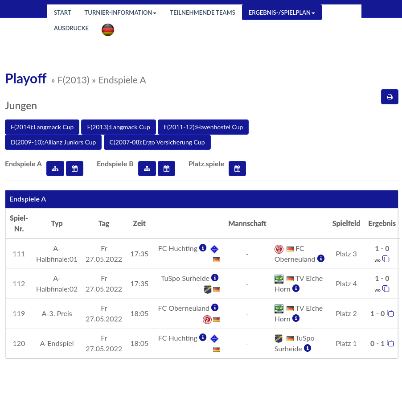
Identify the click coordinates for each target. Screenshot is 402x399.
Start (62, 12)
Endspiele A (23, 163)
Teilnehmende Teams (202, 12)
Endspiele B (115, 163)
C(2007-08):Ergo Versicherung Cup (157, 142)
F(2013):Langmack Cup (118, 127)
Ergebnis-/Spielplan (282, 12)
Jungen (21, 105)
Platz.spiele (206, 163)
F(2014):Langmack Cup (42, 127)
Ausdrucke (71, 28)
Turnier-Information (121, 12)
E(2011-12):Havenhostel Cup (203, 127)
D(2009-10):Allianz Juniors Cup (53, 142)
